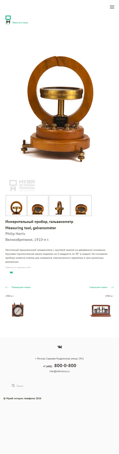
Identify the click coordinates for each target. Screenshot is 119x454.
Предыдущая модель (18, 287)
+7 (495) (59, 365)
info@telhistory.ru (59, 371)
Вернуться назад (16, 22)
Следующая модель (101, 287)
